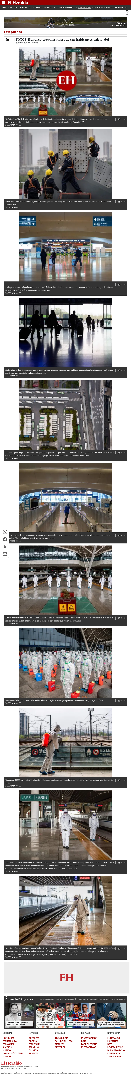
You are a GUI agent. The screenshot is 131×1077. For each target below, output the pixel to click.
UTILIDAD (60, 1033)
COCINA (33, 1041)
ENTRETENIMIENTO (118, 999)
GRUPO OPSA (113, 1033)
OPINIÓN (33, 1050)
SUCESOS (93, 999)
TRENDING (34, 1047)
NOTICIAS (8, 1033)
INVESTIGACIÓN (89, 1038)
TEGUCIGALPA (82, 999)
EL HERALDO (113, 1038)
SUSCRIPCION (114, 1056)
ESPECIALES (34, 1044)
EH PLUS (85, 1033)
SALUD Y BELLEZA (64, 1041)
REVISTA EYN (113, 1053)
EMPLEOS (59, 1044)
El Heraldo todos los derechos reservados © (19, 1066)
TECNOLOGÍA (61, 1038)
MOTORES (60, 1047)
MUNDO (59, 999)
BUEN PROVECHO (116, 1050)
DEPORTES (104, 999)
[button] (5, 532)
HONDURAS (69, 999)
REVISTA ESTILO (115, 1047)
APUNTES (33, 1053)
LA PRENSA (112, 1041)
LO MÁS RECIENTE (47, 999)
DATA (83, 1041)
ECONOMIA (8, 1044)
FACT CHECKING (89, 1044)
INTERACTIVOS (88, 1047)
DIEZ (109, 1044)
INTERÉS (33, 1033)
